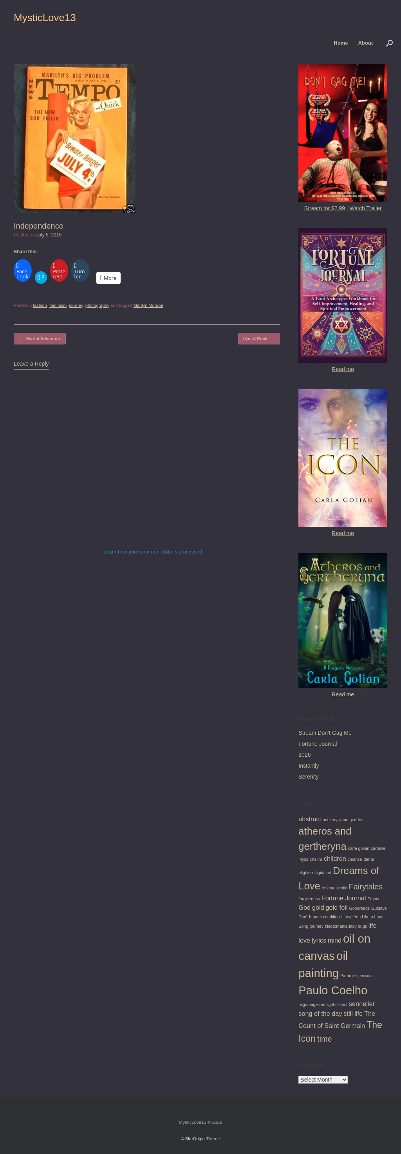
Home (341, 43)
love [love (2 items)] (304, 940)
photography (97, 305)
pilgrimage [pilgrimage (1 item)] (308, 1004)
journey (76, 305)
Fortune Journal (317, 744)
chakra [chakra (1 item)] (316, 859)
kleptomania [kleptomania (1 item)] (336, 926)
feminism (58, 305)
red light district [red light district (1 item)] (333, 1004)
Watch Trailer (366, 208)
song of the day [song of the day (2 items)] (320, 1013)
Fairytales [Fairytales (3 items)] (366, 886)
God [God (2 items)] (304, 907)
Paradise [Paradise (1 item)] (348, 975)
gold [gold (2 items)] (318, 907)
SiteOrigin (195, 1138)
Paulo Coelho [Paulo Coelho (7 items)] (332, 990)
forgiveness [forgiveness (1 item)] (309, 898)
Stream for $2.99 (324, 208)
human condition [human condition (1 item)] (324, 916)
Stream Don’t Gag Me (324, 733)
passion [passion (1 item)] (365, 975)
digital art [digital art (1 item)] (322, 872)
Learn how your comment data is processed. (153, 552)
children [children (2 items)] (335, 858)
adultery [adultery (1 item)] (330, 819)
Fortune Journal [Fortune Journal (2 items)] (344, 898)
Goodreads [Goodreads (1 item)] (359, 908)
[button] (389, 42)
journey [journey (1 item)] (316, 926)
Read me (343, 369)
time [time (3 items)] (324, 1039)
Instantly (308, 766)
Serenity (308, 777)
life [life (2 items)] (372, 925)
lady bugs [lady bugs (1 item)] (358, 926)
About (365, 43)
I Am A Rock (259, 338)
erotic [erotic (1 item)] (342, 887)
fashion (40, 305)
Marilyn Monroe (148, 305)
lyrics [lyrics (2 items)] (319, 940)
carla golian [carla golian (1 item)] (359, 848)
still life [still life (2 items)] (353, 1013)
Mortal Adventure (39, 338)
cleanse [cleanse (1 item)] (355, 859)
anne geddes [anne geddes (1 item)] (351, 819)
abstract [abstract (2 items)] (309, 818)
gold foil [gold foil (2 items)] (337, 907)
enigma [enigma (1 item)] (329, 887)
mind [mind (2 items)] (334, 940)
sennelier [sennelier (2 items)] (362, 1003)
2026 (304, 755)
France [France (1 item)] (373, 898)
